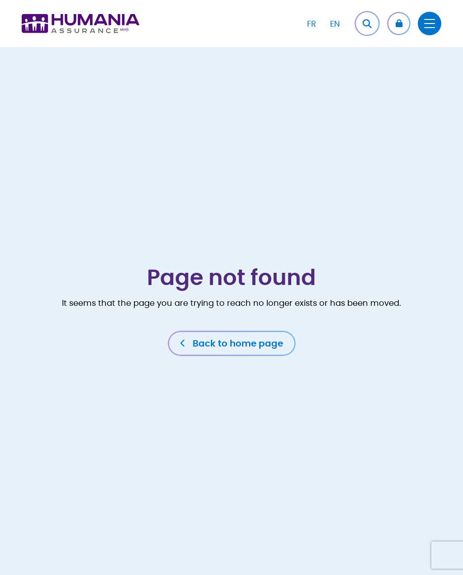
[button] (399, 23)
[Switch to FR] (311, 23)
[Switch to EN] (335, 23)
